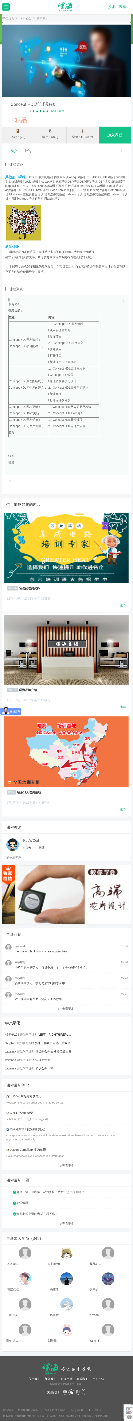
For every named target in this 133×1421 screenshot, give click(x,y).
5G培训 (32, 177)
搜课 (111, 7)
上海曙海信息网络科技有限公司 (31, 1415)
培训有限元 (36, 198)
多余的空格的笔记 (19, 1113)
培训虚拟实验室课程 (96, 194)
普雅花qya (95, 1263)
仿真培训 (62, 181)
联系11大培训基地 (29, 792)
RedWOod (31, 840)
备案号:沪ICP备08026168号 (65, 1384)
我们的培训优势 (29, 588)
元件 (74, 387)
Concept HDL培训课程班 (34, 104)
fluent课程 (83, 186)
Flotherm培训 (116, 190)
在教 (27, 847)
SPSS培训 (82, 190)
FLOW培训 (38, 190)
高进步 (54, 1289)
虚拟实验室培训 (33, 194)
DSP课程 (104, 181)
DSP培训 (74, 181)
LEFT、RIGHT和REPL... (54, 1034)
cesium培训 (32, 181)
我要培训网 (101, 1415)
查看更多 (66, 1008)
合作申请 (67, 1379)
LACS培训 (23, 190)
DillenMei (54, 1263)
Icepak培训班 (115, 186)
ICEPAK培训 (94, 177)
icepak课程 (12, 186)
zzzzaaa (10, 1051)
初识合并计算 (41, 1060)
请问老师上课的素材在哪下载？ (37, 1213)
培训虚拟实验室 (54, 194)
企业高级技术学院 (54, 1410)
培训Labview (13, 194)
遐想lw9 (10, 1043)
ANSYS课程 (28, 186)
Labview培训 (74, 194)
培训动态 (25, 18)
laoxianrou (95, 1315)
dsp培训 (10, 190)
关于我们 (34, 1379)
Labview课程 (66, 190)
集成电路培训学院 (28, 1410)
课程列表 (8, 18)
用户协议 (98, 1379)
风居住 (54, 1315)
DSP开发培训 (89, 181)
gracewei (20, 946)
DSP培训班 (98, 186)
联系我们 (82, 1379)
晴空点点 (13, 1289)
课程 (124, 7)
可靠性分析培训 (66, 186)
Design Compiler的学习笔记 (26, 1149)
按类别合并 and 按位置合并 (53, 1051)
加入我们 (50, 1379)
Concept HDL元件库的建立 (26, 387)
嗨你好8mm (12, 1340)
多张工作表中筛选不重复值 (52, 1043)
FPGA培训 (95, 1410)
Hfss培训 (109, 177)
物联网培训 (61, 177)
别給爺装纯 (54, 1340)
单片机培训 (45, 177)
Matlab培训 (16, 181)
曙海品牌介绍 (28, 690)
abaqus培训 (77, 177)
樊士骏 (12, 1315)
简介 (14, 151)
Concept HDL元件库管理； (26, 426)
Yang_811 (95, 1340)
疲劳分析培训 (46, 186)
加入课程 (114, 135)
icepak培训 (48, 181)
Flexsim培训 (52, 198)
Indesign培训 (98, 190)
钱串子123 (12, 1034)
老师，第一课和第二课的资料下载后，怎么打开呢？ (50, 1192)
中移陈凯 (20, 962)
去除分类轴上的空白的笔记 (25, 1129)
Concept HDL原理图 (22, 381)
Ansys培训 (77, 1410)
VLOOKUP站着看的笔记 (24, 1096)
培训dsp (51, 190)
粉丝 (39, 847)
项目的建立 (33, 346)
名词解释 (22, 1202)
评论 (28, 151)
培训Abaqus (20, 198)
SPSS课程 (118, 181)
